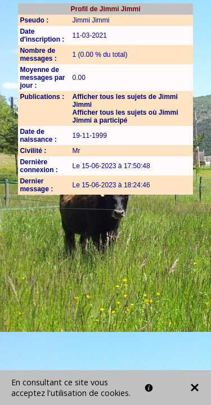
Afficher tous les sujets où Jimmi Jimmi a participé (125, 116)
